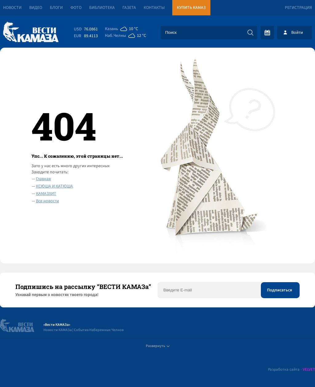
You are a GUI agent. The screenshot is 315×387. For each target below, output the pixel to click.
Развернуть (157, 346)
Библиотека (102, 8)
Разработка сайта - (291, 370)
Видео (35, 8)
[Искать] (250, 32)
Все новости (47, 201)
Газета (129, 8)
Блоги (56, 8)
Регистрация (298, 8)
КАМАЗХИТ (46, 194)
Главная (43, 179)
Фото (76, 8)
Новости (12, 8)
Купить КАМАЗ (191, 8)
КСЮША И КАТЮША (54, 186)
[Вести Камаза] (30, 32)
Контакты (154, 8)
